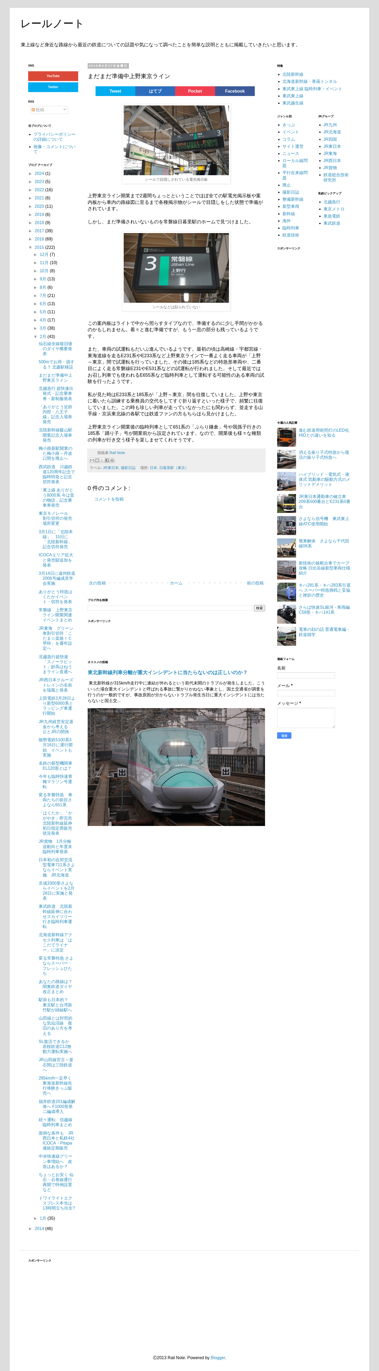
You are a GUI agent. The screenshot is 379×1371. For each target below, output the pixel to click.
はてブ (155, 91)
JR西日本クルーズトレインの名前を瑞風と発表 (56, 685)
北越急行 (331, 202)
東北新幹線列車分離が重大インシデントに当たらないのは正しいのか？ (168, 672)
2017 (40, 231)
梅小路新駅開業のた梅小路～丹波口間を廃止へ (55, 453)
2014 (40, 1228)
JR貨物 (330, 167)
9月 (43, 279)
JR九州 (330, 125)
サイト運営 (292, 146)
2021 (40, 198)
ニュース (290, 153)
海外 (286, 221)
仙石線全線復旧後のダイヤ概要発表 (55, 348)
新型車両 (290, 206)
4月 (43, 320)
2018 (40, 222)
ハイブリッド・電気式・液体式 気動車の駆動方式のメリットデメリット (324, 479)
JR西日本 (332, 160)
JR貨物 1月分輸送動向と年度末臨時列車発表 (55, 846)
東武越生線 (292, 103)
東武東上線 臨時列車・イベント (312, 89)
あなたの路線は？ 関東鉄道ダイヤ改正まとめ (55, 986)
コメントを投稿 (109, 499)
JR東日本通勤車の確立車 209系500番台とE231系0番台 (324, 501)
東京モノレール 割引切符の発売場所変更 (55, 518)
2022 (40, 190)
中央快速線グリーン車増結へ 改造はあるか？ (55, 1161)
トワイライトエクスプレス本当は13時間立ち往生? (57, 1203)
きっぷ (288, 125)
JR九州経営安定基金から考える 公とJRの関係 (56, 726)
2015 (40, 247)
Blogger (218, 1357)
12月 (45, 254)
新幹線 (288, 213)
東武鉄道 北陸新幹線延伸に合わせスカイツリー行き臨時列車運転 (55, 916)
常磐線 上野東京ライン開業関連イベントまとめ (55, 615)
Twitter (53, 87)
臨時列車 (290, 228)
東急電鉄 (331, 216)
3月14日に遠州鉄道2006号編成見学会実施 (57, 578)
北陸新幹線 (292, 74)
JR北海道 (332, 132)
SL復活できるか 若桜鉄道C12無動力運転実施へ (56, 1046)
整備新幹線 (292, 199)
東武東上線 (292, 96)
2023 (40, 181)
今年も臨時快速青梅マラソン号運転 (55, 781)
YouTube (53, 76)
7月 (43, 295)
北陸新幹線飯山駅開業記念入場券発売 (55, 435)
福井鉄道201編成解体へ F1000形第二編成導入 (57, 1106)
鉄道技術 (290, 235)
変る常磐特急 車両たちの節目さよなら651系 (55, 800)
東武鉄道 (331, 223)
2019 (40, 214)
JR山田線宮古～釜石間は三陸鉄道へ (56, 1064)
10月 (45, 271)
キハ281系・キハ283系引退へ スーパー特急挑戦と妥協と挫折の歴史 (325, 590)
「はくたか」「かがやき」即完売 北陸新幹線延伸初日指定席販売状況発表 (55, 823)
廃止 (286, 185)
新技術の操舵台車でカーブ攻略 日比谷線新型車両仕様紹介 (324, 568)
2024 (40, 173)
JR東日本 (111, 468)
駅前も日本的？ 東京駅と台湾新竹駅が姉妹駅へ (55, 1004)
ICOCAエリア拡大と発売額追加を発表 (56, 560)
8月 (43, 287)
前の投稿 (255, 583)
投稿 (38, 110)
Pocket (195, 91)
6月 (43, 303)
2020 (40, 206)
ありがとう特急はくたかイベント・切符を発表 (55, 596)
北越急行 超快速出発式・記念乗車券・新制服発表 (56, 393)
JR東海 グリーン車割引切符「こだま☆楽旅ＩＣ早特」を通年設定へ (56, 638)
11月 (45, 262)
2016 (40, 239)
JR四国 (330, 139)
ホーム (176, 583)
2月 (43, 336)
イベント (290, 132)
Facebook (235, 91)
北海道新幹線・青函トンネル (309, 81)
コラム (288, 139)
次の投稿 (97, 583)
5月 (43, 312)
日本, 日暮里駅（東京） (169, 468)
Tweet (115, 91)
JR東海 (330, 153)
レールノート (52, 23)
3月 (43, 328)
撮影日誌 (128, 468)
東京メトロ (334, 209)
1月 (43, 1218)
